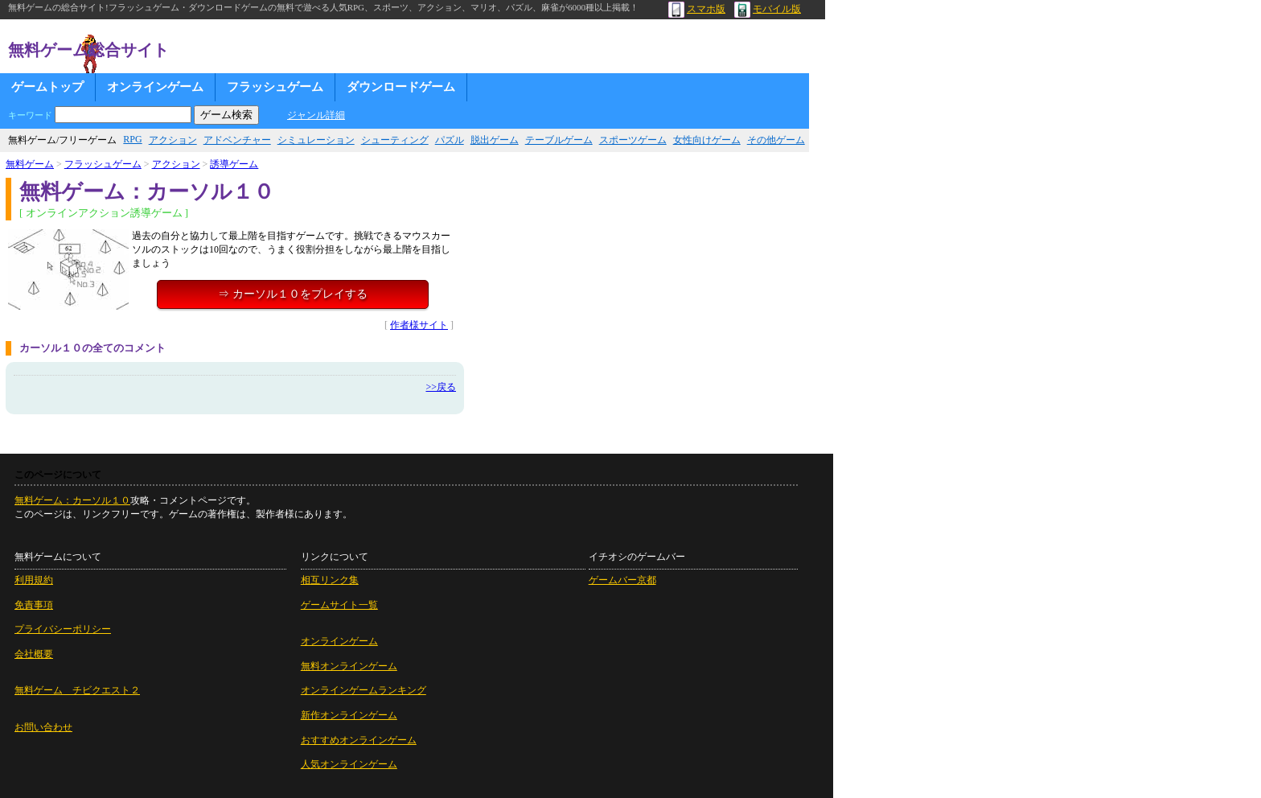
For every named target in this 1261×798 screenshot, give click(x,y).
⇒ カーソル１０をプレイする (293, 294)
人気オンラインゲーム (349, 764)
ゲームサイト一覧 (339, 605)
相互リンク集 (330, 580)
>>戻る (440, 387)
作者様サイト (419, 325)
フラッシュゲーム (275, 86)
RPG (132, 139)
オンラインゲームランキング (363, 690)
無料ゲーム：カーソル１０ (72, 500)
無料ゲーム (30, 164)
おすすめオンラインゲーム (359, 740)
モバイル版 (767, 8)
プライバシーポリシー (62, 629)
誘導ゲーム (234, 164)
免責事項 (33, 605)
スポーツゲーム (633, 140)
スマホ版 (696, 8)
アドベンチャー (237, 140)
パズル (449, 140)
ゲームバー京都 (622, 580)
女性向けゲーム (707, 140)
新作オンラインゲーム (349, 715)
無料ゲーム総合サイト (88, 50)
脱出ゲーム (494, 140)
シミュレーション (316, 140)
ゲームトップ (47, 86)
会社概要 (33, 654)
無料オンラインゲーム (349, 666)
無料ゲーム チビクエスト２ (77, 690)
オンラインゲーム (155, 86)
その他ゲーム (776, 140)
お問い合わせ (43, 727)
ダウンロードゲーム (401, 86)
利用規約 (33, 580)
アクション (173, 140)
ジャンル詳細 (316, 115)
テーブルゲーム (559, 140)
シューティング (395, 140)
